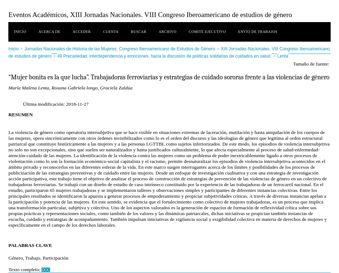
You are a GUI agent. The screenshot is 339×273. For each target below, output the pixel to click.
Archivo (167, 32)
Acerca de (49, 32)
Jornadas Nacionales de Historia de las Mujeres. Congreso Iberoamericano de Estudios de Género (119, 48)
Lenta (282, 56)
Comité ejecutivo (207, 32)
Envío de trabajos (257, 32)
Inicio (20, 32)
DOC (45, 270)
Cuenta (111, 32)
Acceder (82, 32)
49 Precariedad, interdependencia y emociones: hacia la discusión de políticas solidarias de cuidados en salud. (164, 56)
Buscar (139, 32)
